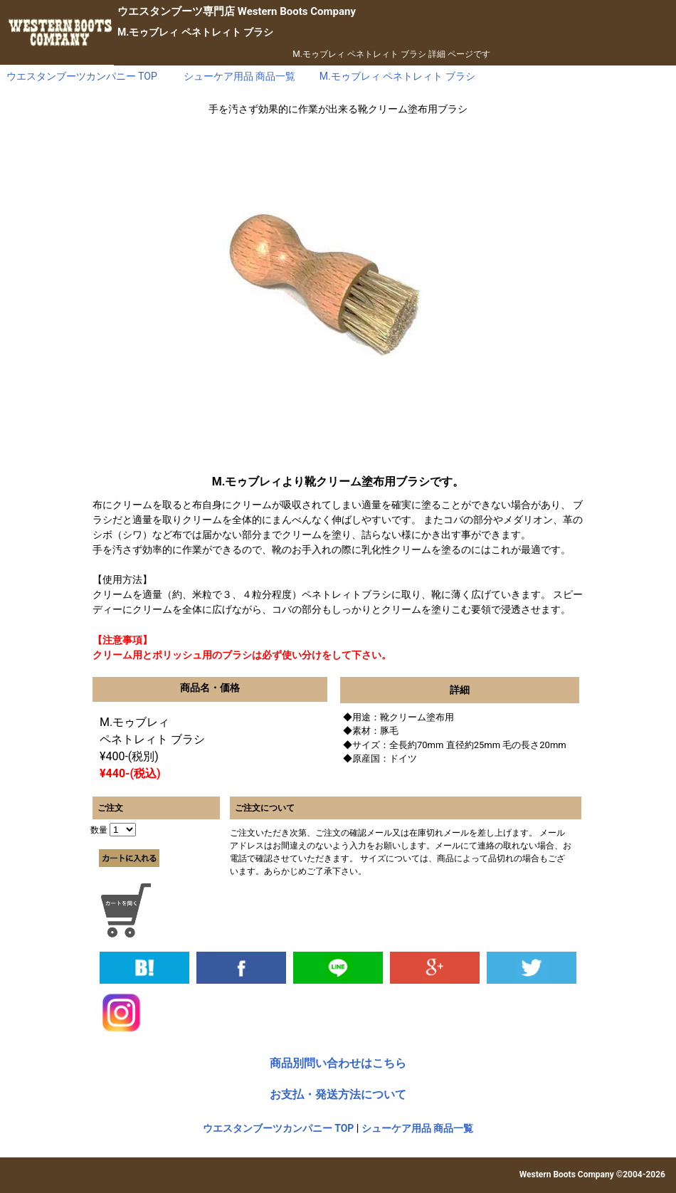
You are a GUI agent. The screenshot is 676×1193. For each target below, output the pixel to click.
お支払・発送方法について (338, 1094)
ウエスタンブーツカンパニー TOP (278, 1128)
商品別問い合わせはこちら (338, 1063)
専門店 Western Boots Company (236, 11)
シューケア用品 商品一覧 (417, 1128)
